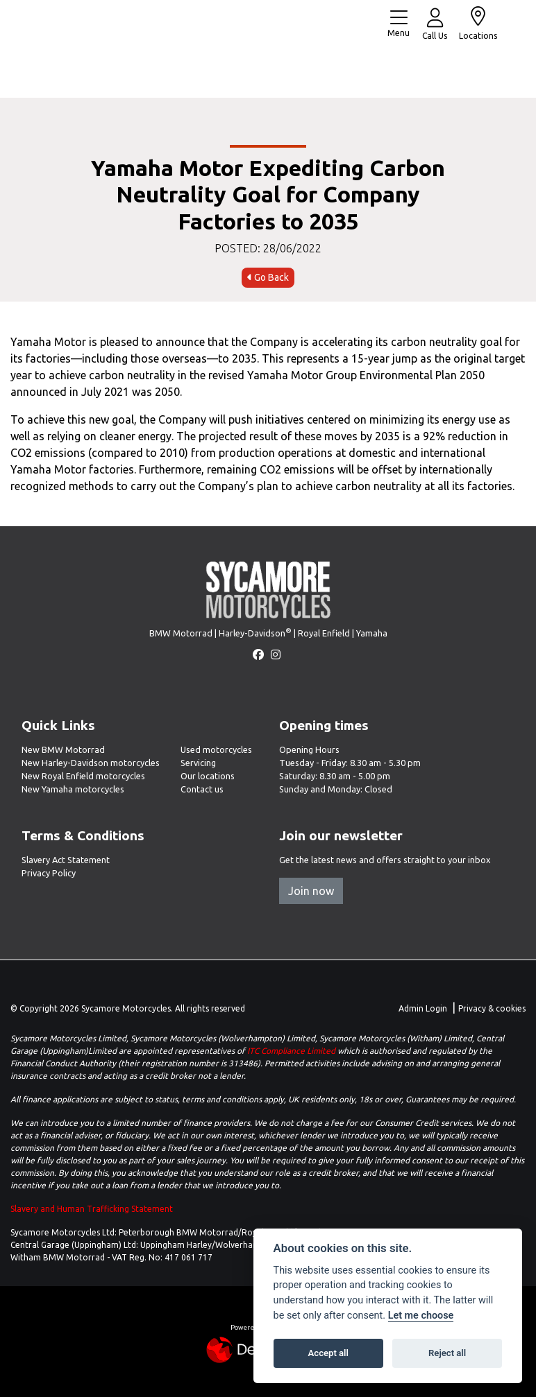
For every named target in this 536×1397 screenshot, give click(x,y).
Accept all (328, 1353)
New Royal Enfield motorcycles (83, 776)
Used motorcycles (216, 749)
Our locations (208, 776)
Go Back (268, 277)
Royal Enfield (324, 633)
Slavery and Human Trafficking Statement (91, 1208)
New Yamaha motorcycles (73, 789)
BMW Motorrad (180, 633)
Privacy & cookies (492, 1008)
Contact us (202, 789)
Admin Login (423, 1008)
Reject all (447, 1353)
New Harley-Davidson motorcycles (91, 762)
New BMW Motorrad (63, 749)
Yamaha (371, 633)
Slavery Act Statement (66, 860)
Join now (311, 891)
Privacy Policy (49, 873)
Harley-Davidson (255, 633)
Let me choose (421, 1315)
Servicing (198, 762)
